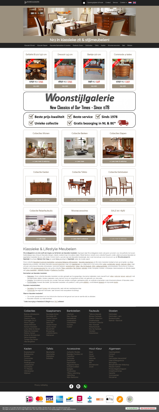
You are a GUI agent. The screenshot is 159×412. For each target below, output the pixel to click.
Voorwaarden (114, 375)
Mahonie (92, 358)
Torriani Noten (51, 325)
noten (104, 264)
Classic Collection (95, 318)
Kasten (103, 45)
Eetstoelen (88, 45)
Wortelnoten (93, 365)
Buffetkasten (28, 354)
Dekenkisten (93, 333)
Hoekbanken (71, 320)
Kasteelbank (71, 318)
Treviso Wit (50, 320)
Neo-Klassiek (72, 316)
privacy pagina (56, 409)
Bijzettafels (50, 352)
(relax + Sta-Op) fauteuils (83, 266)
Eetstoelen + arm (115, 316)
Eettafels (49, 358)
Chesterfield (71, 323)
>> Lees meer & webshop (118, 239)
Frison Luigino (29, 323)
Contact (108, 2)
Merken (129, 45)
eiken (129, 264)
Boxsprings (50, 331)
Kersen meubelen (30, 327)
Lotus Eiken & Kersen (32, 329)
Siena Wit (49, 323)
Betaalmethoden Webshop (119, 365)
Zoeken (123, 2)
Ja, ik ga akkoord (132, 408)
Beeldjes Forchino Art (75, 354)
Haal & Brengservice (116, 360)
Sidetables (50, 356)
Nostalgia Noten (52, 314)
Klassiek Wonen (29, 45)
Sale (123, 45)
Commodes (28, 358)
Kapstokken (71, 363)
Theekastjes (71, 371)
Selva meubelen (30, 337)
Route (111, 356)
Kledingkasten (29, 363)
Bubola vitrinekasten (31, 314)
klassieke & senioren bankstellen (44, 262)
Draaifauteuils (94, 320)
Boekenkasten (29, 352)
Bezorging (113, 363)
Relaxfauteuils (94, 327)
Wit (90, 363)
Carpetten (70, 356)
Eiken (91, 352)
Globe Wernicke (30, 325)
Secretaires (28, 367)
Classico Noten (29, 318)
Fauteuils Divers (78, 45)
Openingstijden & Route (95, 2)
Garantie (112, 373)
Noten (91, 360)
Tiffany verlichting (73, 373)
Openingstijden (114, 352)
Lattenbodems (51, 333)
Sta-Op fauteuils (95, 329)
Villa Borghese (29, 342)
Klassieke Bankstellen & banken (60, 45)
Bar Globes (77, 268)
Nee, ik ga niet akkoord (148, 408)
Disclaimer (113, 377)
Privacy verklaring (41, 385)
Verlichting (71, 375)
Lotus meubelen (31, 270)
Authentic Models (43, 270)
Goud (91, 354)
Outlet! (69, 327)
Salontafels (50, 354)
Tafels (97, 45)
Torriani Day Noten (31, 339)
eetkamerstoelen (101, 266)
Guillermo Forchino (57, 270)
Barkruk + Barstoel (115, 320)
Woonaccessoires (114, 45)
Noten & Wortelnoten (32, 335)
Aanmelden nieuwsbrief (117, 358)
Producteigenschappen (117, 369)
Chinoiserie (28, 316)
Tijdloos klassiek (95, 314)
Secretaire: (30, 288)
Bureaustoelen (114, 318)
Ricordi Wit (50, 329)
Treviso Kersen (51, 318)
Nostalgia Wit (51, 316)
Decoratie (70, 358)
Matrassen (50, 335)
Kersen (91, 356)
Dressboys (71, 360)
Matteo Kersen (29, 333)
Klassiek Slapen (42, 45)
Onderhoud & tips (115, 371)
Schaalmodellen (73, 367)
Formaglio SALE (30, 320)
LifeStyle (70, 314)
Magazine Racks (73, 365)
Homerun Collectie (96, 323)
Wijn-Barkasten (72, 377)
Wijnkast (27, 373)
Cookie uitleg (66, 409)
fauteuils (101, 282)
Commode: (31, 290)
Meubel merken (114, 367)
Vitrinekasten (29, 371)
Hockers (70, 325)
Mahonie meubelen (31, 331)
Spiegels (70, 369)
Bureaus (27, 356)
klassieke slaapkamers (86, 262)
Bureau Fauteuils (95, 316)
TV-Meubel (28, 369)
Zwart (91, 367)
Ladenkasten (29, 365)
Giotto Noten (51, 327)
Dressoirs (27, 360)
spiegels (84, 268)
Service (115, 2)
